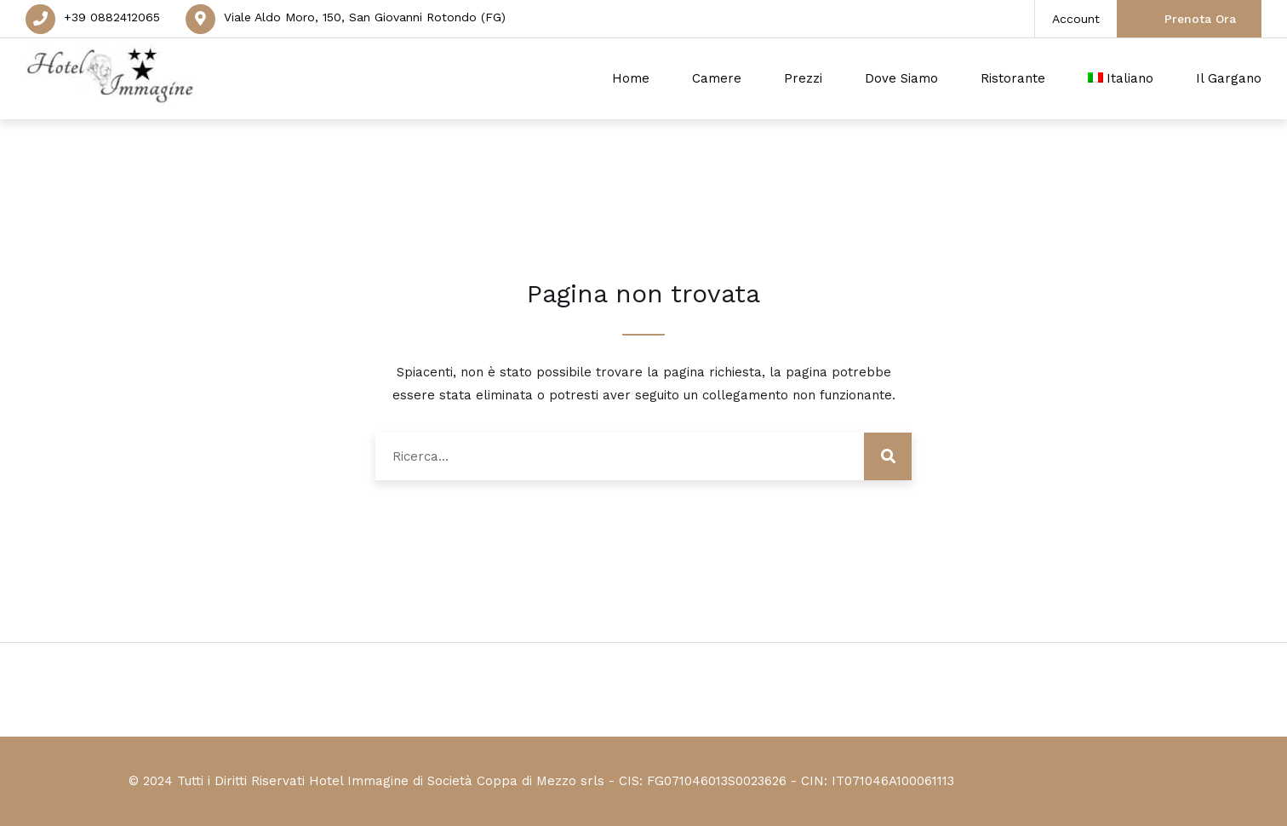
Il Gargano (1228, 78)
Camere (716, 78)
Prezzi (803, 78)
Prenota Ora (1200, 19)
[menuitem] (1121, 78)
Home (630, 78)
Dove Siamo (901, 78)
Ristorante (1013, 78)
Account (1076, 19)
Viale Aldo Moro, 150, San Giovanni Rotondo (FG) (365, 17)
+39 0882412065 (112, 17)
